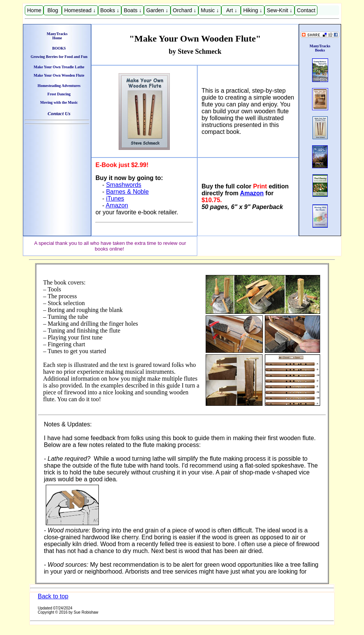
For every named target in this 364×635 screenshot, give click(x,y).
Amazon (117, 205)
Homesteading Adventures (58, 86)
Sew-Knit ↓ (279, 10)
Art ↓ (231, 10)
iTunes (115, 198)
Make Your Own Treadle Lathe (59, 67)
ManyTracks (57, 34)
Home (34, 10)
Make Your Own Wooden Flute (59, 75)
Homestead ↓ (79, 10)
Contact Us (59, 113)
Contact (306, 10)
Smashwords (123, 185)
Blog (53, 10)
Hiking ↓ (252, 10)
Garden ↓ (157, 10)
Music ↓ (210, 10)
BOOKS (59, 48)
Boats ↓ (133, 10)
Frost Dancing (59, 94)
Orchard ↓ (184, 10)
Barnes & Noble (127, 191)
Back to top (53, 596)
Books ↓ (109, 10)
